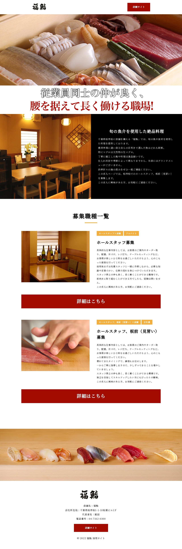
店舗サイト (139, 7)
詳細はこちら (91, 301)
